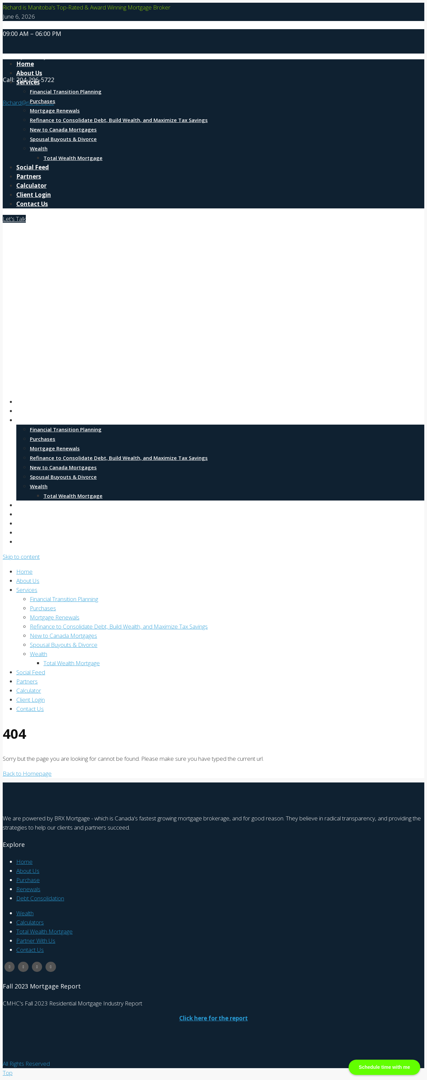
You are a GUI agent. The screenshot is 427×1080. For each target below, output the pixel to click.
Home (25, 402)
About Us (29, 411)
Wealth (39, 148)
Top (8, 1073)
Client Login (33, 195)
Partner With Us (35, 940)
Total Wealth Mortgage (73, 158)
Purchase (28, 880)
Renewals (28, 889)
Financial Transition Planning (65, 91)
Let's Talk (14, 219)
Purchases (42, 101)
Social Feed (32, 167)
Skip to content (21, 557)
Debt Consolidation (40, 898)
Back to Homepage (27, 773)
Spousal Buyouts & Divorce (63, 139)
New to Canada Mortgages (63, 129)
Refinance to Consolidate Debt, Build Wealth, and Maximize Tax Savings (119, 120)
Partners (28, 176)
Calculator (31, 185)
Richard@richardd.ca (28, 102)
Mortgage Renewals (55, 110)
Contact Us (32, 204)
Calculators (30, 922)
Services (28, 82)
